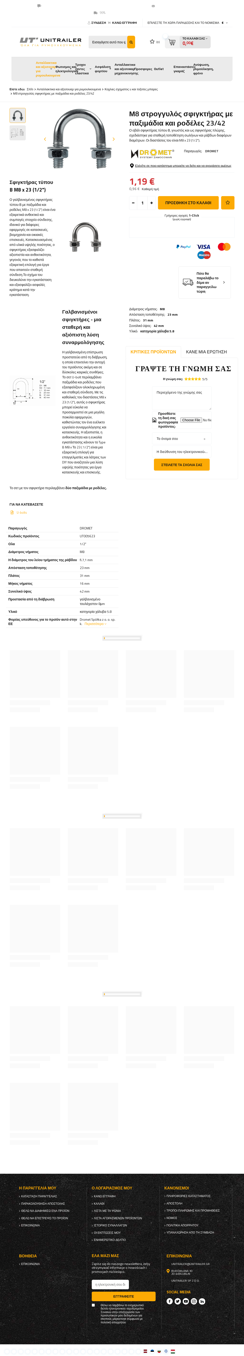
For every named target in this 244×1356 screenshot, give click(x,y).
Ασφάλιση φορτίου (103, 68)
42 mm (159, 180)
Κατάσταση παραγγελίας (39, 1196)
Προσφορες (143, 68)
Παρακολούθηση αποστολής (43, 1203)
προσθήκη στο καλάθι (188, 239)
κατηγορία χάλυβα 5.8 (157, 186)
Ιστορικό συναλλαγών (110, 1225)
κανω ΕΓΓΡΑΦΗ (124, 22)
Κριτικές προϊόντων (153, 352)
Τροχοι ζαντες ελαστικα (82, 68)
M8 (162, 164)
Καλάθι (99, 1203)
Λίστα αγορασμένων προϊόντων (118, 1218)
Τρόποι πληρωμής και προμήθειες (193, 1210)
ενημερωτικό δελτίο (110, 1240)
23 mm (173, 170)
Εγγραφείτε (123, 1296)
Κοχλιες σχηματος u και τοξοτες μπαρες (131, 89)
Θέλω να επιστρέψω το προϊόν (44, 1218)
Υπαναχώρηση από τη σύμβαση (190, 1232)
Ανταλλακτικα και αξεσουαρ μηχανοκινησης (126, 68)
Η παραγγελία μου (37, 1188)
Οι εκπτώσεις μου (107, 1232)
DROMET (212, 150)
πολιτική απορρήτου (182, 1225)
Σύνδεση (99, 22)
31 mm (148, 175)
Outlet (159, 68)
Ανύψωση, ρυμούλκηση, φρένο (203, 68)
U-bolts (22, 512)
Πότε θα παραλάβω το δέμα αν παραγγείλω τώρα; (208, 319)
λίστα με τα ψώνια (107, 1210)
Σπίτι (30, 89)
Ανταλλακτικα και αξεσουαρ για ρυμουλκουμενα (48, 69)
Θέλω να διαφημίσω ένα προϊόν (45, 1210)
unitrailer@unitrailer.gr (176, 5)
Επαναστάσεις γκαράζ (185, 68)
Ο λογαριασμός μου (112, 1188)
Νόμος (172, 1218)
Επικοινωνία (30, 1225)
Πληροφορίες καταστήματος (189, 1196)
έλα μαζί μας (105, 1256)
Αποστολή (174, 1203)
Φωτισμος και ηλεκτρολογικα (67, 68)
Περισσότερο (94, 623)
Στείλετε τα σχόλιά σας (181, 464)
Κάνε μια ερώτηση (206, 352)
